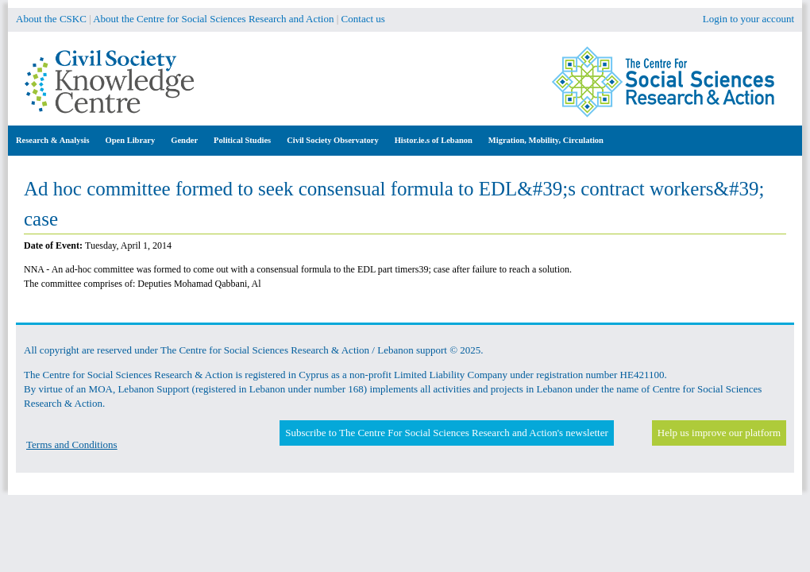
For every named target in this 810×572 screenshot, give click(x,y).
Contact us (363, 19)
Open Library (131, 140)
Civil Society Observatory (332, 140)
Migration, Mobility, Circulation (546, 140)
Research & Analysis (53, 140)
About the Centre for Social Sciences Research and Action (213, 19)
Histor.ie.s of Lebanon (433, 140)
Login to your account (748, 19)
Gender (184, 140)
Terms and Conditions (72, 444)
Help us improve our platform (719, 433)
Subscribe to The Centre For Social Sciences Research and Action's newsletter (446, 433)
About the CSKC (51, 19)
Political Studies (242, 140)
